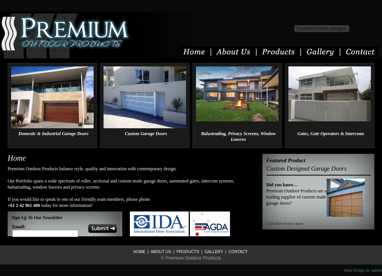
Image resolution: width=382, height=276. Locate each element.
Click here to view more (284, 223)
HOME (139, 251)
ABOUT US (160, 251)
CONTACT (237, 251)
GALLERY (213, 251)
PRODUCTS (187, 251)
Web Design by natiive (363, 270)
